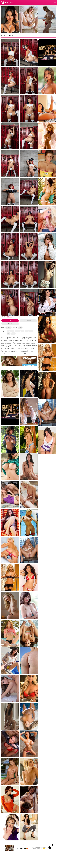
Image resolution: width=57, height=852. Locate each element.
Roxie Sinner (8, 327)
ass (8, 330)
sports (31, 330)
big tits (12, 330)
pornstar (17, 330)
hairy (27, 330)
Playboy (20, 327)
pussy (22, 330)
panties (13, 333)
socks (8, 333)
